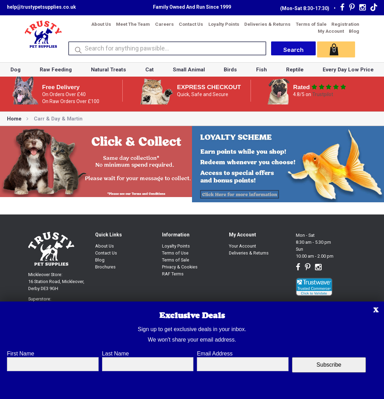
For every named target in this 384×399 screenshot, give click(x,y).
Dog (15, 69)
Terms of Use (175, 253)
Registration (345, 24)
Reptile (295, 69)
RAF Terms (173, 273)
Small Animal (189, 69)
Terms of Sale (311, 24)
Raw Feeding (56, 69)
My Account (331, 31)
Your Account (242, 246)
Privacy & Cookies (180, 266)
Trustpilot (322, 94)
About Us (101, 24)
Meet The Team (133, 24)
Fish (261, 69)
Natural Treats (108, 69)
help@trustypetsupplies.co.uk (41, 7)
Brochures (105, 266)
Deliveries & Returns (267, 24)
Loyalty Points (223, 24)
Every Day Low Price (348, 69)
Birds (230, 69)
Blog (354, 31)
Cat (149, 69)
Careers (164, 24)
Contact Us (191, 24)
